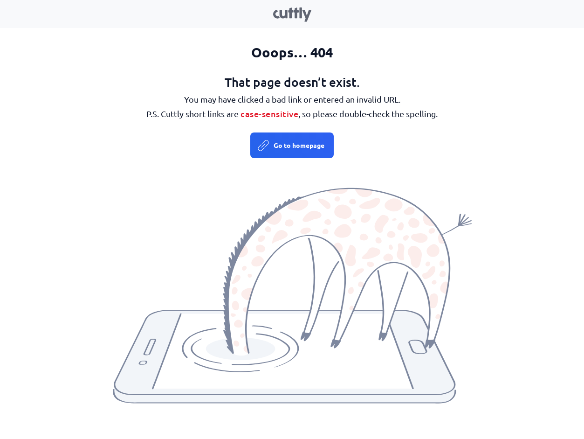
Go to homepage (299, 145)
